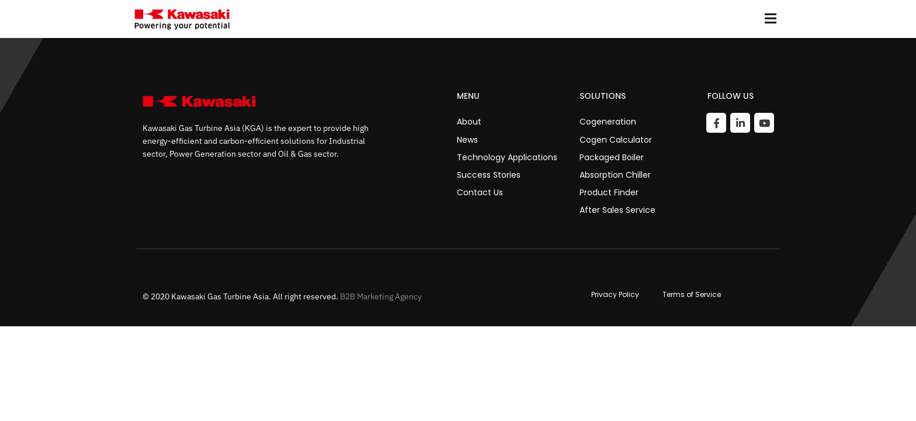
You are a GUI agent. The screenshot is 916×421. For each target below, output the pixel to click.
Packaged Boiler (612, 157)
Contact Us (480, 192)
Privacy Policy (615, 294)
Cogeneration (608, 121)
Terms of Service (691, 294)
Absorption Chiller (615, 175)
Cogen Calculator (616, 140)
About (469, 121)
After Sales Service (617, 210)
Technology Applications (507, 157)
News (467, 140)
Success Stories (489, 175)
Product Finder (609, 192)
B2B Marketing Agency (381, 296)
